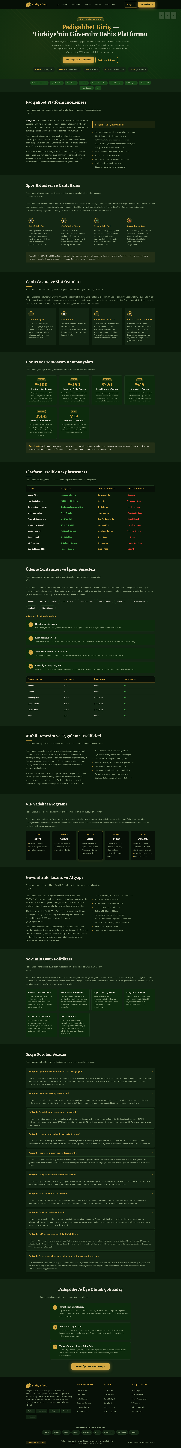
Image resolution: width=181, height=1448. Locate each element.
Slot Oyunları (109, 1395)
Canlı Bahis (81, 1395)
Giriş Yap (130, 4)
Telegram (54, 1411)
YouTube (66, 1411)
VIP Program (131, 83)
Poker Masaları (109, 1407)
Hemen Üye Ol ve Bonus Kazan (78, 60)
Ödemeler (97, 4)
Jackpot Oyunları (110, 1411)
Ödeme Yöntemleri (99, 83)
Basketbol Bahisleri (84, 1403)
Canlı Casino (75, 4)
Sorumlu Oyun (86, 88)
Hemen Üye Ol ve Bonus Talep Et (90, 1366)
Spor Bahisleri (62, 4)
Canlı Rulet (108, 1403)
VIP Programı (136, 1403)
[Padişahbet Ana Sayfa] (36, 4)
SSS (113, 4)
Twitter (30, 1411)
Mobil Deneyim (116, 83)
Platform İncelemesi (39, 83)
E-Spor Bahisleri (83, 1407)
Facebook (31, 1417)
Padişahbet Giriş (137, 1395)
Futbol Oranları (82, 1399)
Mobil (107, 4)
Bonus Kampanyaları (139, 1399)
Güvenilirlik (145, 83)
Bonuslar (87, 4)
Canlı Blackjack (109, 1399)
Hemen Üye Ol (147, 4)
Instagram (42, 1411)
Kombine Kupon (83, 1411)
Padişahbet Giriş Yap (106, 60)
